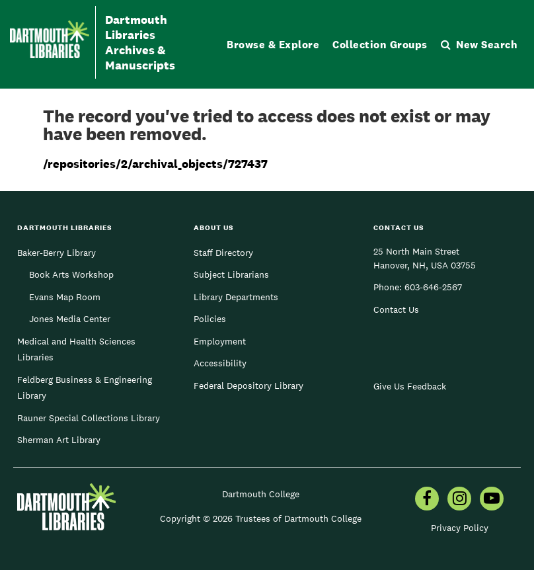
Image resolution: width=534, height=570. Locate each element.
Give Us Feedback (409, 386)
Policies (210, 319)
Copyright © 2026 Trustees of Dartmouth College (261, 518)
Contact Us (396, 309)
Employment (220, 341)
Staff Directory (223, 253)
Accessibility (220, 363)
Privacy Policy (459, 528)
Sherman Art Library (58, 440)
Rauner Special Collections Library (88, 418)
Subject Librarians (231, 274)
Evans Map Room (64, 297)
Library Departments (236, 297)
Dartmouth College (260, 494)
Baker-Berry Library (56, 253)
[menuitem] (427, 500)
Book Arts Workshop (71, 274)
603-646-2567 (433, 287)
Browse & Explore (273, 45)
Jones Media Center (69, 319)
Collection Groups (380, 45)
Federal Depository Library (248, 385)
